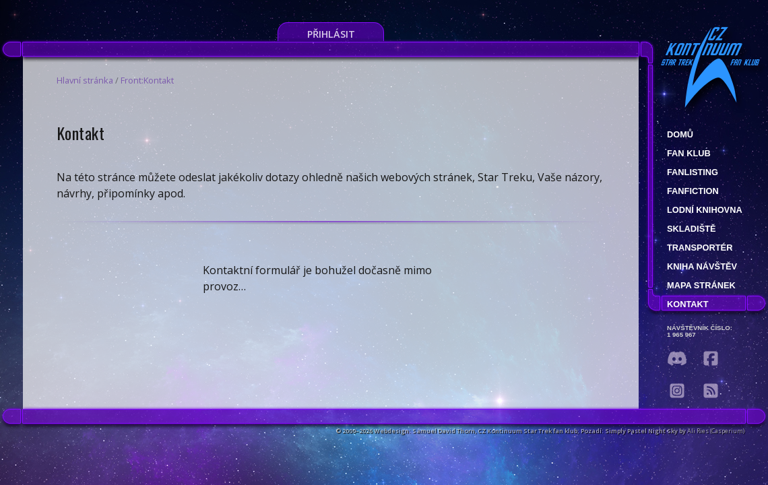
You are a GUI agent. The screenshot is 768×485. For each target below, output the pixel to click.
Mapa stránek (701, 285)
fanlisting (692, 172)
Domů (680, 134)
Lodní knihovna (704, 210)
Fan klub (689, 153)
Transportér (699, 248)
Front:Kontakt (147, 80)
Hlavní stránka (85, 80)
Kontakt (688, 304)
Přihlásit (331, 34)
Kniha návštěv (702, 266)
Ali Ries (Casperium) (715, 430)
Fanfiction (693, 191)
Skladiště (691, 229)
